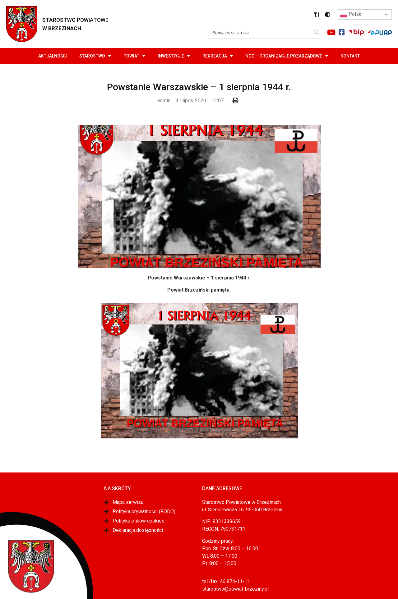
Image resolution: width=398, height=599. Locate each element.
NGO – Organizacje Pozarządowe (286, 56)
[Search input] (262, 32)
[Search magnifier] (316, 32)
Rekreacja (217, 56)
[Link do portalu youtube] (331, 32)
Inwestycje (174, 56)
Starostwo (95, 56)
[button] (317, 14)
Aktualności (52, 55)
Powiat (134, 56)
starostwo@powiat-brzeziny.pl (235, 589)
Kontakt (350, 55)
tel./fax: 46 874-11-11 (226, 581)
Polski (351, 14)
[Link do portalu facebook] (341, 32)
